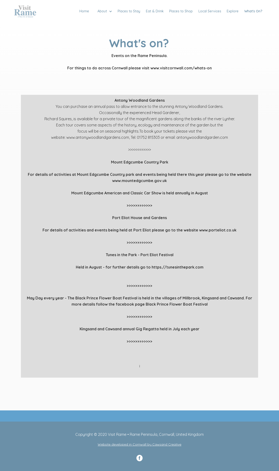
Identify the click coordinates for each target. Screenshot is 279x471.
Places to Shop (181, 11)
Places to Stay (129, 11)
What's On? (253, 11)
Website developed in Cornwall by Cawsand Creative (139, 444)
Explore (233, 11)
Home (84, 11)
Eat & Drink (155, 11)
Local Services (209, 11)
